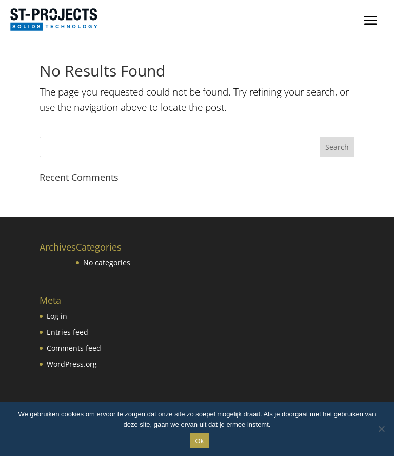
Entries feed (67, 332)
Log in (57, 316)
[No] (381, 429)
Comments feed (74, 348)
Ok (199, 441)
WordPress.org (72, 364)
